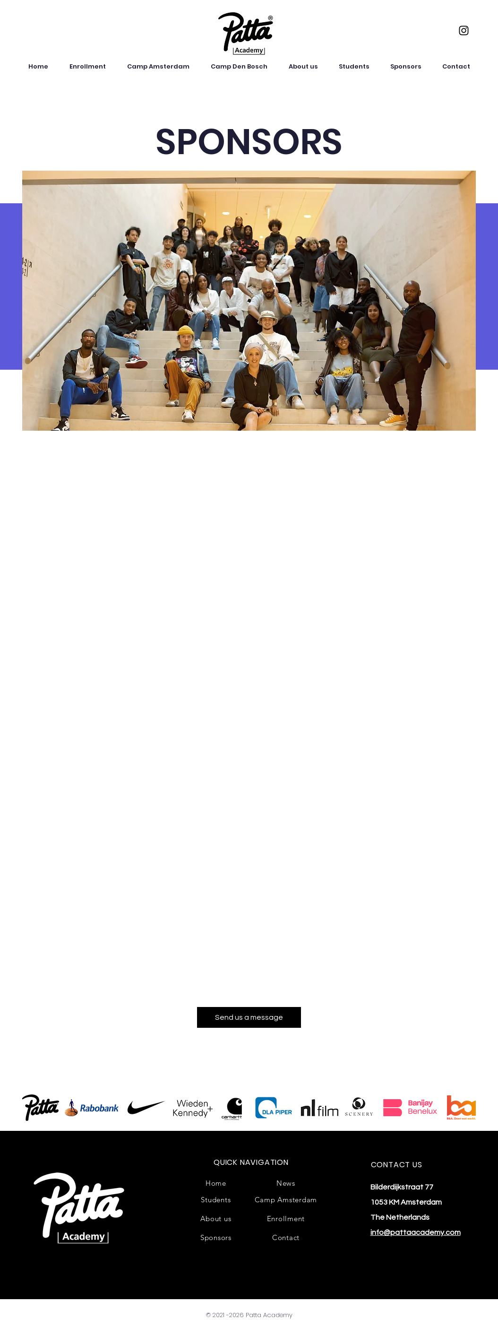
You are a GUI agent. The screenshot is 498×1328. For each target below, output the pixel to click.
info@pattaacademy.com (415, 1232)
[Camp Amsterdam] (285, 1199)
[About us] (215, 1218)
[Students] (215, 1199)
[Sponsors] (215, 1237)
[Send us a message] (249, 1017)
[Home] (215, 1182)
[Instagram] (463, 30)
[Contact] (285, 1237)
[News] (285, 1182)
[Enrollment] (285, 1218)
